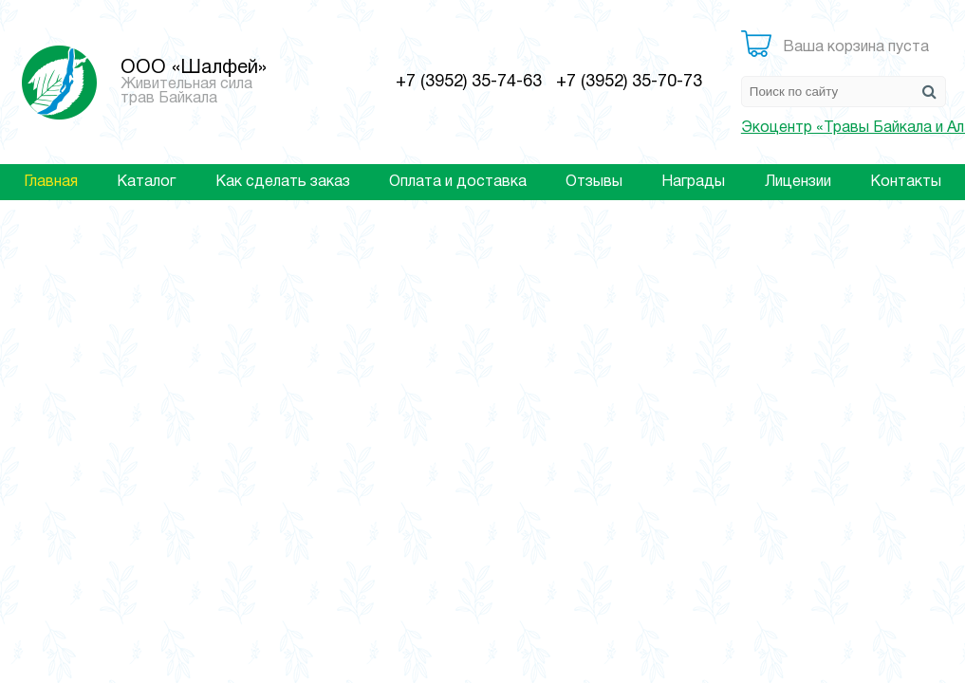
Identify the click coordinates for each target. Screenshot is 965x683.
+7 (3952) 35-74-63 (469, 82)
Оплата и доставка (458, 182)
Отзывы (594, 182)
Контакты (905, 182)
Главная (51, 182)
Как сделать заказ (282, 182)
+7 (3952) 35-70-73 (629, 82)
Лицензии (798, 182)
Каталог (146, 182)
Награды (693, 182)
